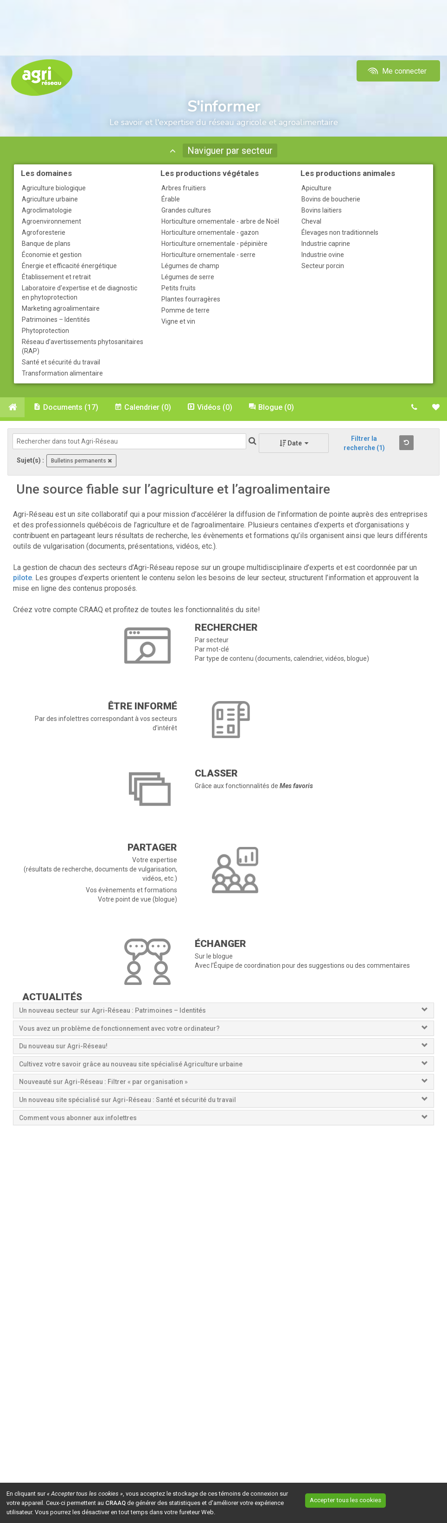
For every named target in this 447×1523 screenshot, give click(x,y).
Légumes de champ (190, 266)
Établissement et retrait (56, 277)
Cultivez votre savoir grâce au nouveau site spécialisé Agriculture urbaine (131, 1065)
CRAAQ (115, 1502)
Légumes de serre (187, 277)
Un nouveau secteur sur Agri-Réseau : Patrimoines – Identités (112, 1011)
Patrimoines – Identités (56, 319)
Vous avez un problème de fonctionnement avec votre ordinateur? (119, 1029)
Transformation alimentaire (62, 373)
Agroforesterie (43, 232)
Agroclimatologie (47, 210)
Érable (170, 199)
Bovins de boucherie (330, 199)
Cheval (311, 221)
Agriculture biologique (54, 188)
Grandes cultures (186, 210)
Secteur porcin (322, 266)
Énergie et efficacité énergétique (69, 266)
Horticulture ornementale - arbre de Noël (220, 221)
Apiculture (316, 188)
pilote (22, 579)
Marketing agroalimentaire (61, 308)
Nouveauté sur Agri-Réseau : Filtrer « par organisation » (103, 1083)
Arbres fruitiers (183, 188)
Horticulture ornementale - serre (208, 254)
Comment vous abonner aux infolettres (78, 1118)
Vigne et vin (178, 321)
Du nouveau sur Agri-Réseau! (63, 1047)
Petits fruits (178, 288)
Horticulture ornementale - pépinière (214, 243)
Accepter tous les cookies (356, 1499)
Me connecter (396, 71)
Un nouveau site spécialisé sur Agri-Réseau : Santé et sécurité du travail (128, 1101)
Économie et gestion (52, 254)
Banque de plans (46, 243)
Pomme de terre (185, 310)
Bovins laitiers (321, 210)
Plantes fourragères (190, 299)
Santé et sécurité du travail (61, 362)
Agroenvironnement (51, 221)
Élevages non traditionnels (339, 232)
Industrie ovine (322, 254)
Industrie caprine (325, 243)
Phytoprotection (45, 330)
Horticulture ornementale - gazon (210, 232)
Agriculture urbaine (50, 199)
